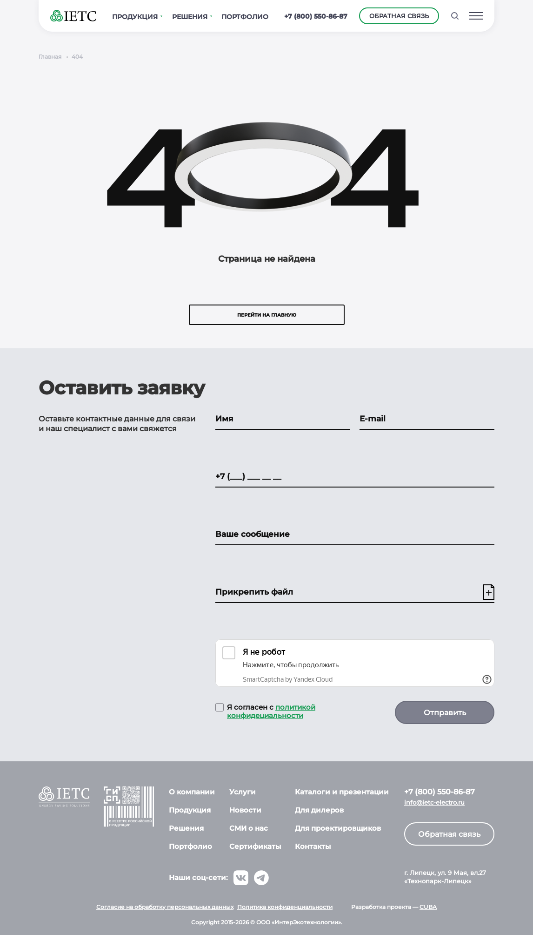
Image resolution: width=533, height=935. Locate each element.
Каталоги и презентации (342, 791)
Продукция (190, 810)
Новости (245, 810)
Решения (186, 828)
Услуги (242, 791)
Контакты (313, 846)
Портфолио (190, 846)
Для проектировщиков (338, 828)
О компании (192, 791)
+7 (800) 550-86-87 (315, 16)
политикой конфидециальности (271, 711)
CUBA (428, 906)
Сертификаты (255, 846)
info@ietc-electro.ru (434, 802)
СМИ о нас (248, 828)
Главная (50, 56)
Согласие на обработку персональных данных (164, 906)
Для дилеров (319, 810)
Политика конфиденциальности (285, 906)
